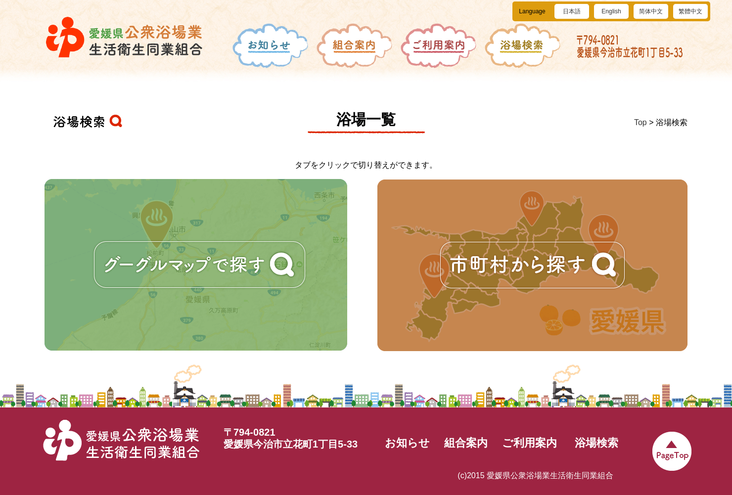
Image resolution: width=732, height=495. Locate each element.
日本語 (572, 11)
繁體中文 (690, 11)
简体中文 (651, 11)
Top (640, 122)
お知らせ (407, 443)
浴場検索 (596, 443)
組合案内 (466, 443)
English (611, 11)
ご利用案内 (529, 443)
